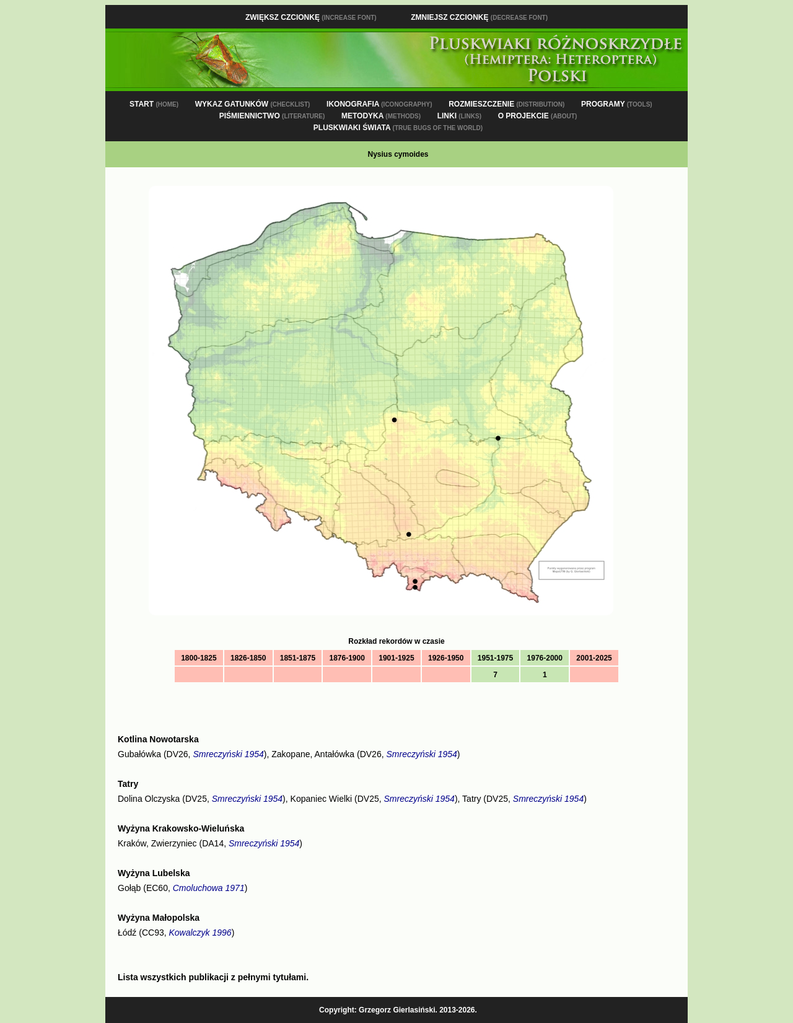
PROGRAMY (616, 104)
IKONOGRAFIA (379, 104)
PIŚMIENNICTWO (272, 116)
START (153, 104)
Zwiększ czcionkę (311, 17)
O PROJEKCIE (537, 116)
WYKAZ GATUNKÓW (252, 104)
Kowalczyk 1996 (200, 932)
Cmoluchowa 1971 (209, 888)
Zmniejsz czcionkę (479, 17)
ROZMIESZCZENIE (506, 104)
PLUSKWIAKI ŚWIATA (398, 127)
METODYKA (381, 116)
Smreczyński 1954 (228, 754)
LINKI (459, 116)
